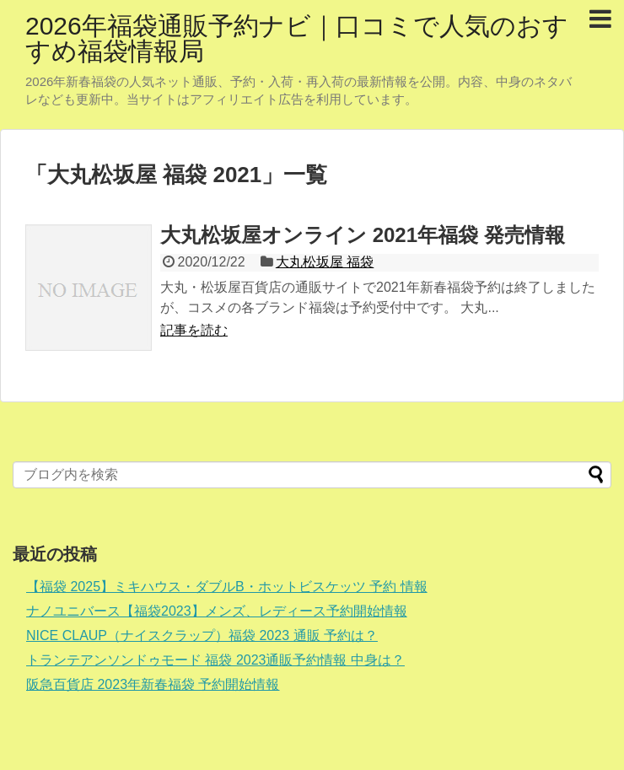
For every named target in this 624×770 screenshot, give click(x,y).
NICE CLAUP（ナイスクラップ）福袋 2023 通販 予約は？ (202, 635)
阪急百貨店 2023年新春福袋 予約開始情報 (152, 684)
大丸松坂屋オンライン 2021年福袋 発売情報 (362, 234)
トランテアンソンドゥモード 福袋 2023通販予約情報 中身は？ (215, 660)
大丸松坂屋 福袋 (325, 262)
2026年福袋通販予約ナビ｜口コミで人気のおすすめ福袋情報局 (296, 38)
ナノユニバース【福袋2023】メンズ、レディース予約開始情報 (216, 611)
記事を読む (194, 330)
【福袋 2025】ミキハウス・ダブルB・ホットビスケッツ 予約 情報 (227, 586)
